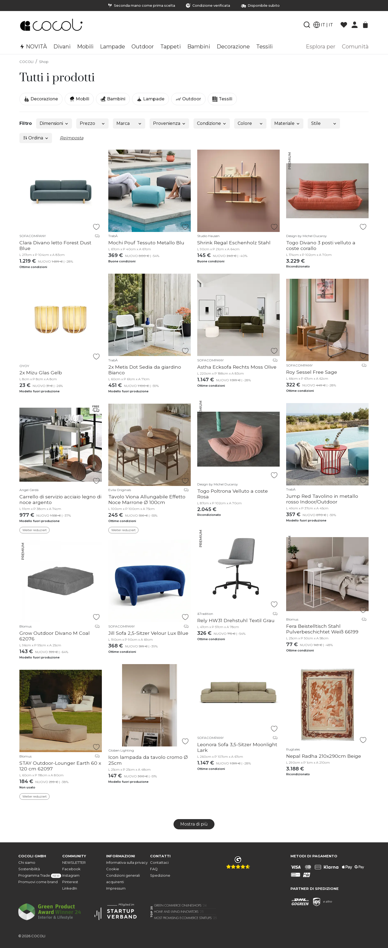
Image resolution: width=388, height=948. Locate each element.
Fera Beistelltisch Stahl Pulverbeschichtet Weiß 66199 (322, 629)
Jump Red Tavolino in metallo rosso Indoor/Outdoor (322, 499)
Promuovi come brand (38, 882)
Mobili (79, 99)
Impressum (116, 888)
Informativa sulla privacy (127, 863)
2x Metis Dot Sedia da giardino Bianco (144, 369)
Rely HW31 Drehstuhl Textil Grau (236, 620)
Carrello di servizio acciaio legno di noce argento (60, 499)
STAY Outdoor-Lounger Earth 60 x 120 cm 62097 (60, 765)
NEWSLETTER (74, 863)
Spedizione (160, 875)
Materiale (287, 123)
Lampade (150, 99)
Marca (129, 123)
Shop (43, 62)
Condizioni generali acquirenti (123, 878)
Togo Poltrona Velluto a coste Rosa (232, 493)
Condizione (212, 123)
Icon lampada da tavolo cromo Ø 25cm (148, 760)
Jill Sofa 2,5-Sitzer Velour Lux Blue (148, 633)
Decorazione (41, 99)
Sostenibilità (29, 869)
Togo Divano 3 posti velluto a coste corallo (320, 245)
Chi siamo (26, 863)
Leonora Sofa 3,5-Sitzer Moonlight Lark (237, 747)
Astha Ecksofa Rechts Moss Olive (236, 367)
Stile (324, 123)
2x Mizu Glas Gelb (40, 372)
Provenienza (169, 123)
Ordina (36, 137)
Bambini (113, 99)
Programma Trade (39, 875)
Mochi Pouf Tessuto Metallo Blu (146, 242)
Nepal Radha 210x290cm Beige (323, 756)
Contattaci (159, 863)
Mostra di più (194, 824)
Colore (250, 123)
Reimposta (71, 137)
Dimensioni (54, 123)
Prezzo (92, 123)
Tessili (222, 99)
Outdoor (188, 99)
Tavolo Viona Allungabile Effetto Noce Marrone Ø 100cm (146, 499)
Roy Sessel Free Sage (311, 372)
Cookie (112, 869)
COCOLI (26, 62)
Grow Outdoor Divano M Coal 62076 (54, 636)
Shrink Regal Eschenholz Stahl (234, 242)
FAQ (154, 869)
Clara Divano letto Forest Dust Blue (55, 245)
